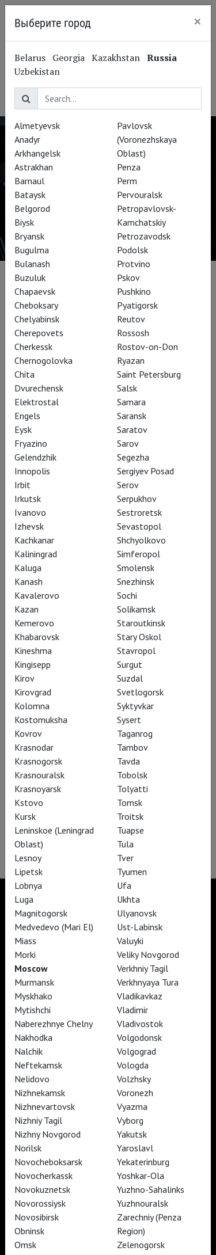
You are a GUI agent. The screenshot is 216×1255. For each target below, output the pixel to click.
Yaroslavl (135, 1148)
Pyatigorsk (137, 305)
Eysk (23, 429)
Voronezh (135, 1092)
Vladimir (132, 1010)
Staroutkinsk (141, 623)
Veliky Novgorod (148, 954)
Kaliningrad (35, 554)
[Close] (197, 21)
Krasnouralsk (39, 775)
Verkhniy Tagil (142, 968)
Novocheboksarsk (48, 1161)
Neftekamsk (38, 1065)
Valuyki (130, 940)
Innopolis (32, 471)
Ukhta (128, 899)
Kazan (26, 609)
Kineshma (33, 650)
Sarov (128, 443)
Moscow (31, 968)
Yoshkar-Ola (140, 1175)
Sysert (129, 719)
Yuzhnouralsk (142, 1203)
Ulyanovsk (137, 913)
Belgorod (32, 208)
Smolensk (135, 567)
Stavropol (136, 650)
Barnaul (29, 181)
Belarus (30, 57)
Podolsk (132, 250)
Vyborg (130, 1120)
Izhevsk (29, 526)
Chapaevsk (34, 291)
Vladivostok (140, 1023)
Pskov (128, 277)
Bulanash (32, 263)
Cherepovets (38, 333)
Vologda (133, 1065)
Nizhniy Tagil (38, 1120)
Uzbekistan (37, 71)
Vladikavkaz (139, 996)
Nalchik (28, 1051)
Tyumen (132, 871)
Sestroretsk (139, 512)
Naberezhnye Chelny (53, 1023)
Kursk (25, 816)
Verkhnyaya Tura (148, 982)
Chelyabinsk (36, 319)
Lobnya (28, 885)
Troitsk (130, 816)
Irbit (22, 484)
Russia (162, 57)
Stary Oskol (139, 636)
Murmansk (34, 982)
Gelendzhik (35, 457)
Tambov (132, 747)
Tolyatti (132, 788)
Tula (125, 844)
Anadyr (27, 139)
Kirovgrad (32, 692)
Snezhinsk (135, 581)
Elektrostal (36, 402)
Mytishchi (32, 1010)
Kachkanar (34, 540)
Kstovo (28, 802)
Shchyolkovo (141, 540)
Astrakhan (33, 167)
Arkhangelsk (37, 153)
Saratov (132, 429)
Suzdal (130, 678)
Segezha (133, 457)
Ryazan (131, 360)
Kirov (24, 678)
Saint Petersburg (149, 374)
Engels (27, 415)
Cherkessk (33, 346)
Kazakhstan (116, 57)
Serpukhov (137, 498)
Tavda (128, 761)
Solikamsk (136, 609)
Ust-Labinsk (139, 927)
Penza (129, 167)
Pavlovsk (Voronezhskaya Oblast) (147, 139)
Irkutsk (27, 498)
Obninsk (29, 1231)
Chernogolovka (43, 360)
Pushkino (134, 291)
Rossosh (133, 333)
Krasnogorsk (38, 761)
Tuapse (130, 830)
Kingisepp (32, 664)
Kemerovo (34, 623)
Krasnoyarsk (37, 788)
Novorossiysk (40, 1203)
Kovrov (28, 733)
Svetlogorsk (140, 692)
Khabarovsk (36, 636)
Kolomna (32, 706)
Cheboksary (36, 305)
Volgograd (136, 1051)
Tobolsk (132, 775)
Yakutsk (132, 1134)
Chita (24, 374)
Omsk (25, 1244)
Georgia (68, 57)
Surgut (129, 664)
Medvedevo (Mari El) (53, 927)
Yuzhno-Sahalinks (150, 1189)
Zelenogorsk (141, 1244)
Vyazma (132, 1106)
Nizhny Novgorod (47, 1134)
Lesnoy (27, 858)
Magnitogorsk (40, 913)
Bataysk (30, 194)
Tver (125, 858)
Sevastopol (139, 526)
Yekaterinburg (143, 1161)
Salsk (127, 388)
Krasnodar (34, 747)
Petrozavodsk (143, 236)
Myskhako (33, 996)
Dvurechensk (38, 388)
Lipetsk (28, 871)
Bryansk (29, 236)
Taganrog (135, 733)
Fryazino (30, 443)
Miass (25, 940)
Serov (128, 484)
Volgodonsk (139, 1037)
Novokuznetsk (42, 1189)
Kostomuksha (40, 719)
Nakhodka (33, 1037)
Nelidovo (32, 1079)
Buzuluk (30, 277)
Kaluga (27, 567)
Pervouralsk (139, 194)
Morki (25, 954)
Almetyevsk (37, 125)
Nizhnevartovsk (44, 1106)
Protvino (133, 263)
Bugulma (31, 250)
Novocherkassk (43, 1175)
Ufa (124, 885)
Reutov (131, 319)
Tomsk (129, 802)
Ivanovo (30, 512)
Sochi (127, 595)
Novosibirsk (36, 1217)
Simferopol (138, 554)
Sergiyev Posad (145, 471)
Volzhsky (134, 1079)
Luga (23, 899)
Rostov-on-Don (147, 346)
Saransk (131, 415)
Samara (131, 402)
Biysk (24, 222)
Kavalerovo (36, 595)
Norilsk (27, 1148)
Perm (127, 181)
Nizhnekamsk (39, 1092)
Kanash (28, 581)
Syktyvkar (135, 706)
